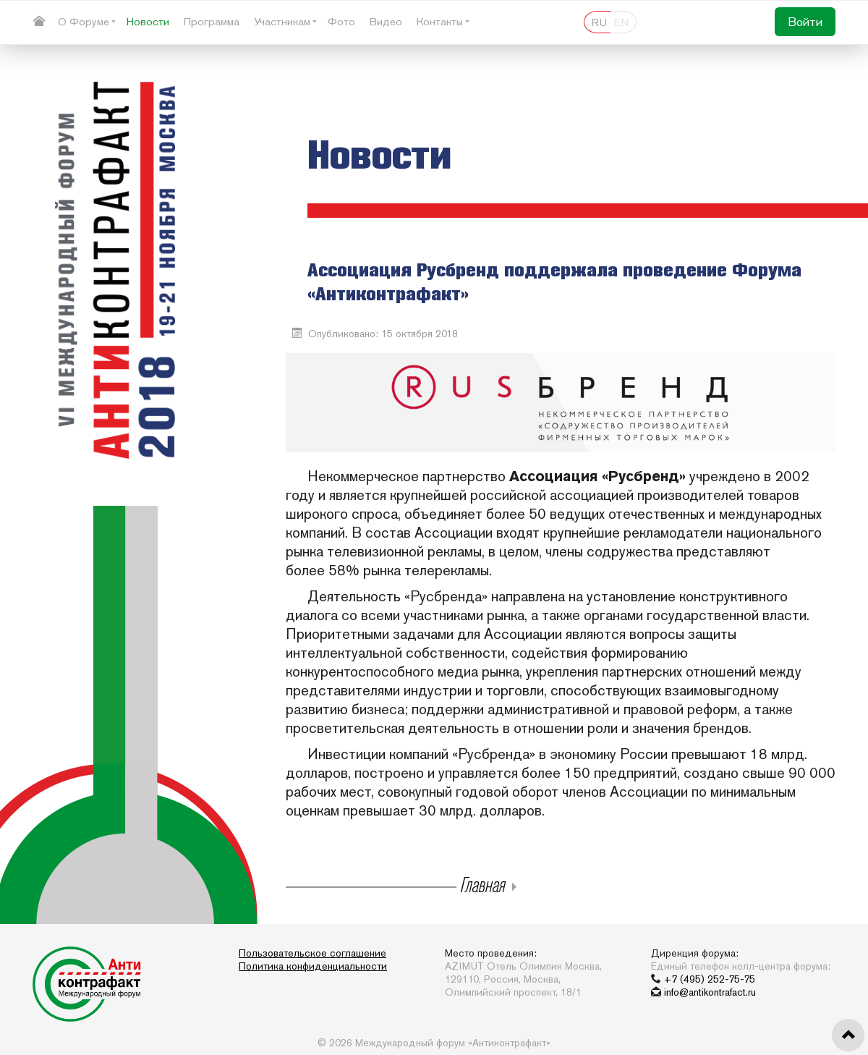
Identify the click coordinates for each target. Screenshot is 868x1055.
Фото (341, 21)
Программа (211, 21)
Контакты (440, 21)
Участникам (282, 21)
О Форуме (83, 21)
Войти (805, 22)
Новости (148, 21)
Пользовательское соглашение (312, 952)
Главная (481, 884)
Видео (386, 21)
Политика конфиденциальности (313, 966)
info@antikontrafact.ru (710, 992)
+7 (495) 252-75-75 (709, 979)
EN (621, 22)
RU (599, 22)
